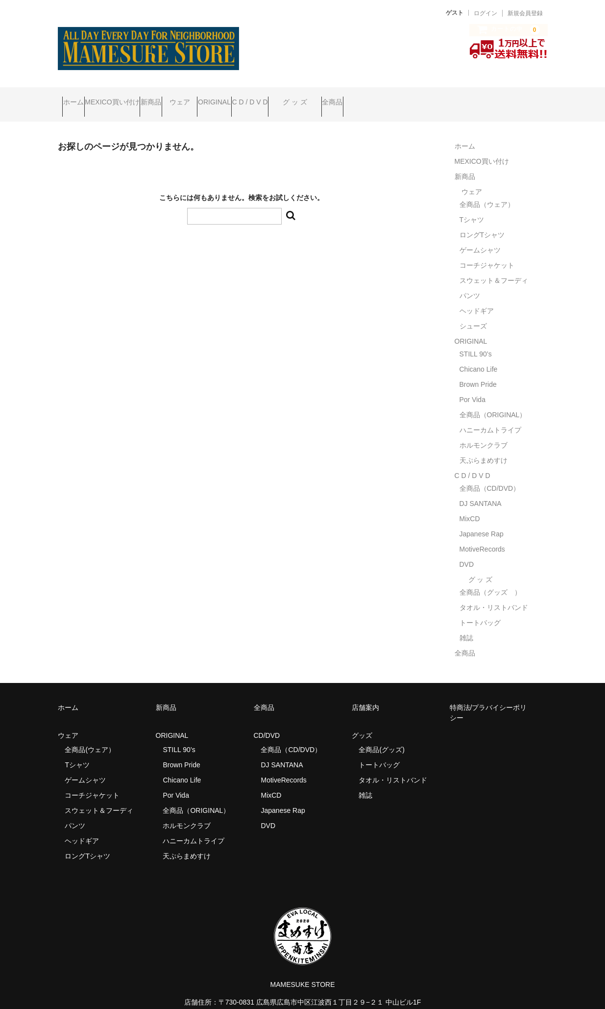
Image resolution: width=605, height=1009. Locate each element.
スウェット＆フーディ (494, 267)
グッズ (365, 722)
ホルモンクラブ (484, 431)
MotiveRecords (482, 535)
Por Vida (472, 386)
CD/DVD (267, 722)
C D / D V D (348, 97)
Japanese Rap (482, 520)
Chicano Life (479, 355)
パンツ (470, 282)
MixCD (470, 505)
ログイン (485, 13)
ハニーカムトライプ (490, 416)
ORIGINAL (294, 97)
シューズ (473, 312)
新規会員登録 (525, 13)
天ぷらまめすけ (484, 447)
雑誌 (466, 624)
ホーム (78, 97)
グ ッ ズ (413, 97)
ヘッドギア (477, 297)
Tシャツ (472, 206)
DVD (467, 551)
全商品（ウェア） (490, 191)
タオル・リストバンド (494, 594)
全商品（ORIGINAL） (493, 401)
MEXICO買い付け (135, 97)
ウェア (241, 97)
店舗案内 (365, 694)
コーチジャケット (487, 251)
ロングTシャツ (482, 221)
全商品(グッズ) (381, 736)
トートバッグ (480, 609)
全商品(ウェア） (90, 736)
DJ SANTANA (481, 490)
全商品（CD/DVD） (493, 475)
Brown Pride (478, 371)
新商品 (193, 97)
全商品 (469, 97)
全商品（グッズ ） (490, 578)
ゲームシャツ (480, 236)
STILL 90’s (476, 340)
